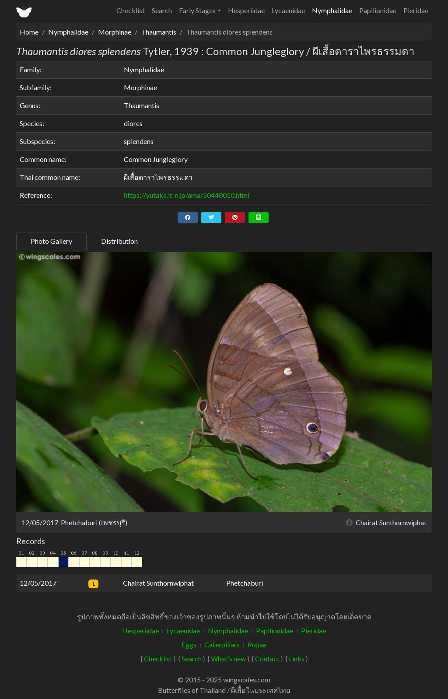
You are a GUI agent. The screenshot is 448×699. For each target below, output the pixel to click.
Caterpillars (222, 644)
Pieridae (415, 10)
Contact (267, 658)
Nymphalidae (332, 10)
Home (29, 32)
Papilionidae (377, 10)
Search (162, 10)
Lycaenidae (288, 10)
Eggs (189, 644)
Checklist (130, 10)
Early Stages (197, 10)
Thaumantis (158, 32)
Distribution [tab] (119, 241)
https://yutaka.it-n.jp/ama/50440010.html (186, 195)
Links (296, 658)
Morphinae (114, 32)
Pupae (257, 644)
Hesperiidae (246, 10)
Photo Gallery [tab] (51, 241)
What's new (228, 658)
